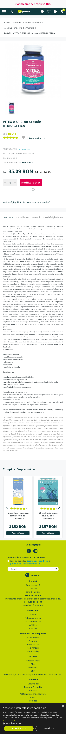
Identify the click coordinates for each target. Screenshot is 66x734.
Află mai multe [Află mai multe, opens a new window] (9, 720)
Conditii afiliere (33, 591)
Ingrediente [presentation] (22, 217)
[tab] (8, 217)
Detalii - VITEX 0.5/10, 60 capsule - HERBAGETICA (29, 33)
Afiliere (33, 624)
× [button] (63, 706)
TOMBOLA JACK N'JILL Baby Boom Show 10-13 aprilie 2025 (33, 674)
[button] (33, 723)
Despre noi (33, 683)
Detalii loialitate (33, 595)
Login (33, 614)
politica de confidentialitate (25, 563)
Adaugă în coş (18, 533)
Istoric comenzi (33, 618)
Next (59, 507)
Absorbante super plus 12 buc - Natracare (48, 515)
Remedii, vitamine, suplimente (28, 22)
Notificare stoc (30, 182)
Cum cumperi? (33, 585)
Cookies (33, 700)
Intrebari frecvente (33, 605)
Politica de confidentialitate (33, 693)
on (4, 137)
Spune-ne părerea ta (37, 138)
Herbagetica (24, 148)
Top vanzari (33, 647)
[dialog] (33, 718)
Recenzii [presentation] (35, 217)
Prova (7, 22)
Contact (33, 690)
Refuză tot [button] (48, 728)
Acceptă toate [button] (19, 728)
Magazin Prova (33, 660)
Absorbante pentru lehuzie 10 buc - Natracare (18, 515)
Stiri (33, 670)
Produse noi (33, 644)
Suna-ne (35, 575)
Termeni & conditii (33, 687)
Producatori (33, 637)
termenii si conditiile (37, 560)
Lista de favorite (33, 621)
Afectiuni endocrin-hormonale (19, 27)
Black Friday (33, 651)
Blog (33, 664)
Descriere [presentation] (8, 217)
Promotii (33, 641)
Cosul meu (33, 628)
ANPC (33, 697)
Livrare (33, 588)
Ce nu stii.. (33, 667)
